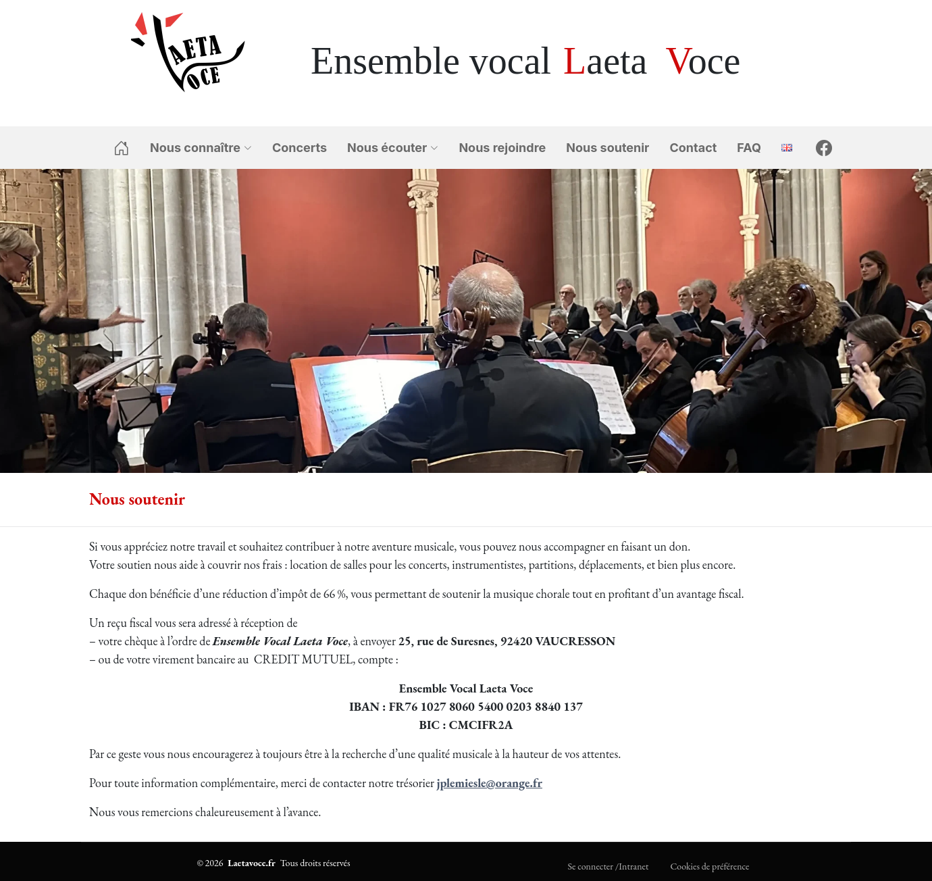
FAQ (749, 148)
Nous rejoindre (502, 148)
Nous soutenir (607, 148)
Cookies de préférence (709, 866)
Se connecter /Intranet (608, 866)
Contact (693, 148)
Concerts (299, 148)
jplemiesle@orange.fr (489, 782)
